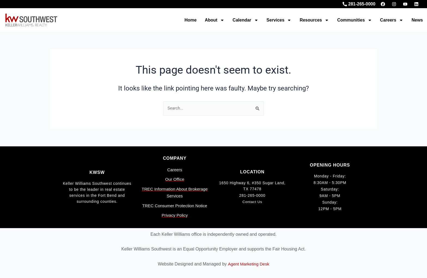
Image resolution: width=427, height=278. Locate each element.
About (214, 20)
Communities (354, 20)
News (417, 20)
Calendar (245, 20)
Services (279, 20)
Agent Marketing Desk (248, 264)
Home (190, 20)
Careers (392, 20)
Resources (314, 20)
